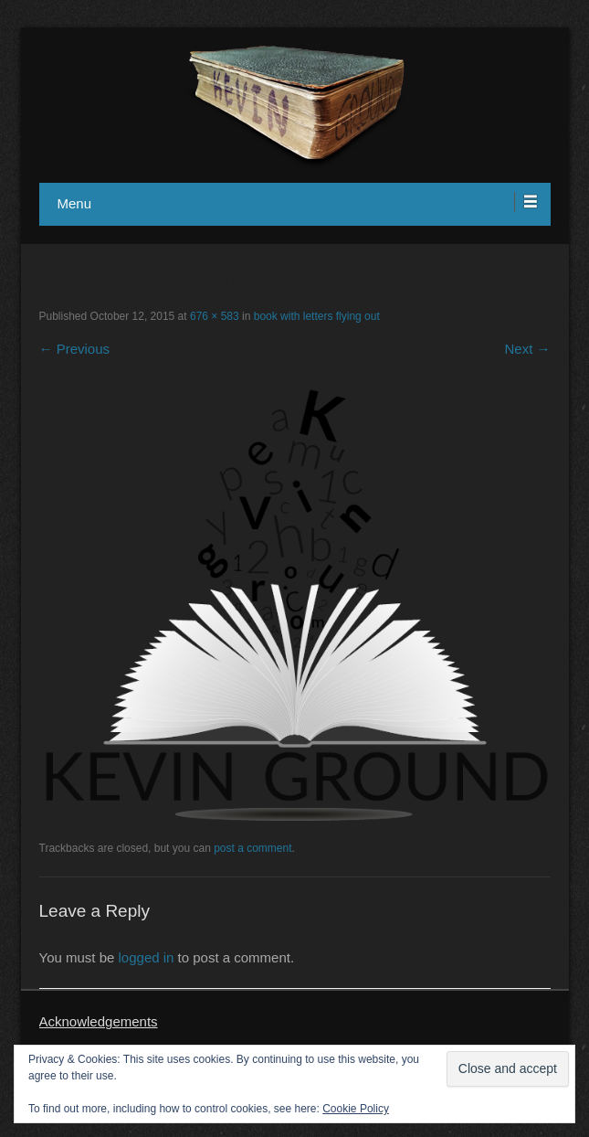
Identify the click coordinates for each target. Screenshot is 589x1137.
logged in (146, 957)
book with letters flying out (317, 316)
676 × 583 (214, 316)
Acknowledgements (98, 1021)
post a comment (252, 848)
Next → (527, 348)
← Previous (74, 348)
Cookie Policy (355, 1108)
